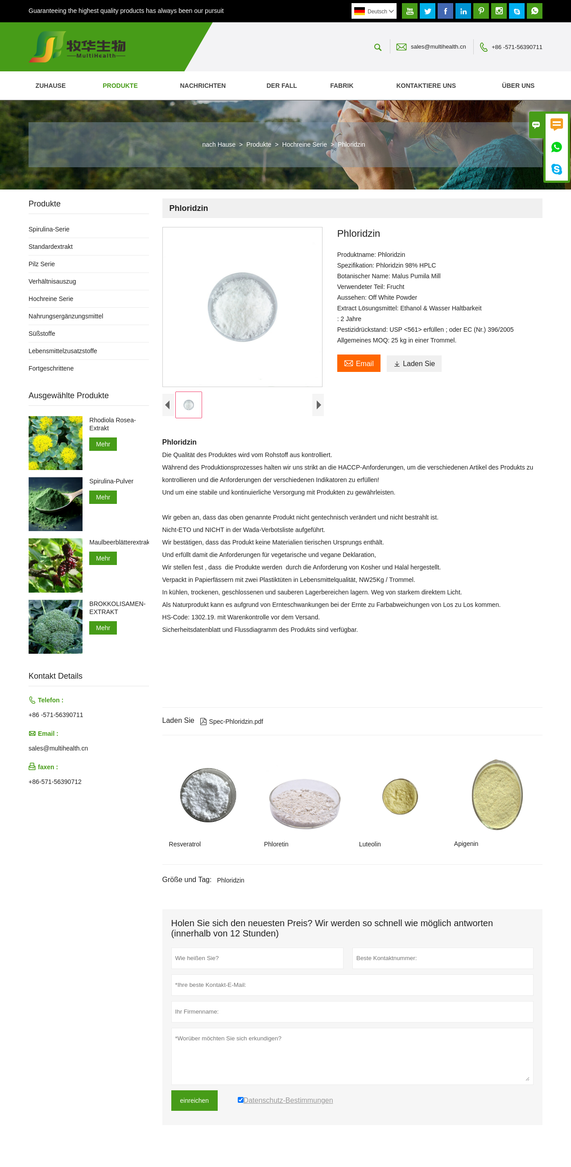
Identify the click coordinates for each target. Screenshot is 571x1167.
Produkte (120, 85)
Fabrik (341, 85)
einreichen (194, 1102)
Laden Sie (414, 363)
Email (359, 362)
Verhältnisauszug (52, 281)
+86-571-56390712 (55, 781)
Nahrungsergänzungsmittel (66, 316)
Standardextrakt (51, 246)
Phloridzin (230, 882)
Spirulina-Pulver (111, 481)
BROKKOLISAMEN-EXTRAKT (117, 607)
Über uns (518, 85)
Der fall (281, 85)
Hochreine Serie (304, 144)
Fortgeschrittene (51, 368)
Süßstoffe (42, 333)
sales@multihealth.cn (438, 46)
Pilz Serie (42, 264)
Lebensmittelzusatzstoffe (63, 351)
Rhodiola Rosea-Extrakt (112, 424)
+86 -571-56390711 (517, 47)
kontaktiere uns (426, 85)
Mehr (103, 444)
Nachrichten (203, 85)
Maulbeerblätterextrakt (119, 542)
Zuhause (51, 85)
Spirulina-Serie (49, 229)
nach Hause (219, 144)
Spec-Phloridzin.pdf (231, 723)
